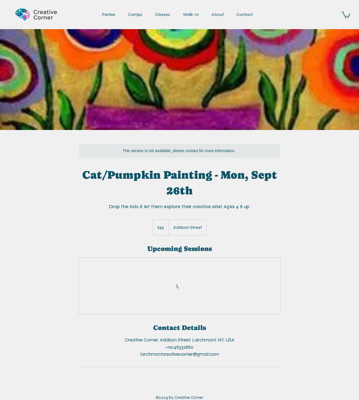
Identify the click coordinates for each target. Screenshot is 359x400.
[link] (346, 14)
